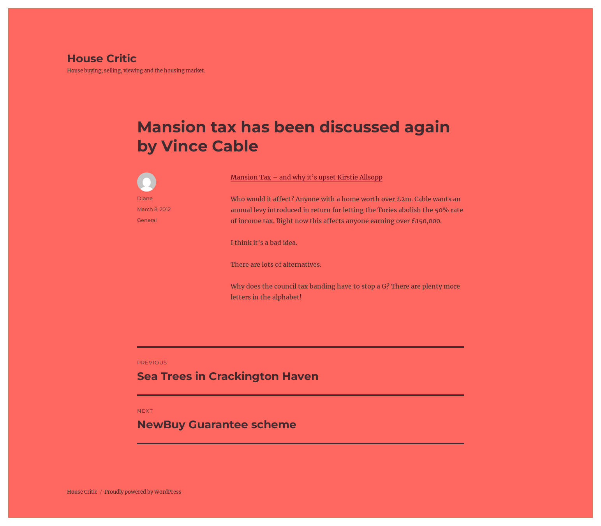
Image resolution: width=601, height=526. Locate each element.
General (147, 220)
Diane (145, 198)
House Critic (102, 58)
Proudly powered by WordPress (143, 492)
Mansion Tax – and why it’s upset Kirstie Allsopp (306, 177)
